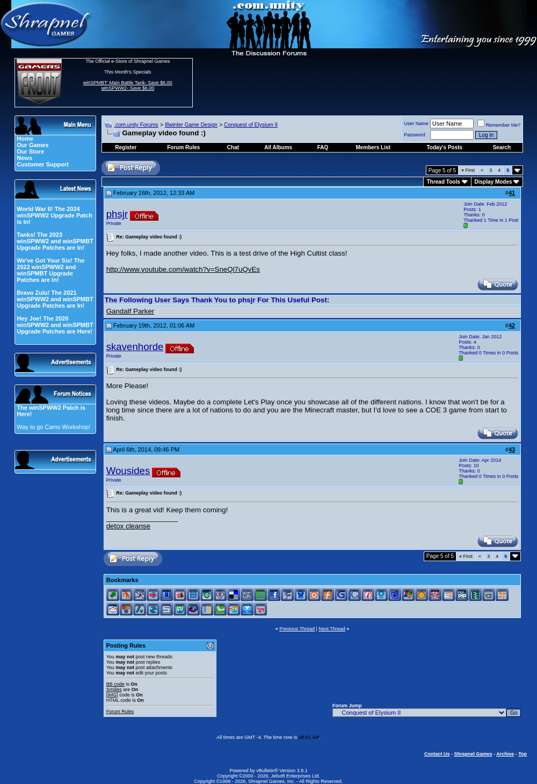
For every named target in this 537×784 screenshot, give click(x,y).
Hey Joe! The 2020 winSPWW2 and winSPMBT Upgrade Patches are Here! (55, 325)
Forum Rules (120, 711)
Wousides (128, 470)
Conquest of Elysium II (251, 125)
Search (502, 147)
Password (414, 134)
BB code (115, 684)
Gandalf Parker (130, 311)
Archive (505, 754)
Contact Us (437, 754)
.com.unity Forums (136, 125)
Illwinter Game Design (191, 125)
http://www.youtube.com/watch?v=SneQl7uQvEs (183, 269)
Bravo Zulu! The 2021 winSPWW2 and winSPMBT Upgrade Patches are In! (55, 299)
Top (522, 754)
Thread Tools (443, 182)
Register (125, 147)
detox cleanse (128, 526)
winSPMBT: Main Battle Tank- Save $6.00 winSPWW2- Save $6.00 (127, 85)
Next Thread (331, 628)
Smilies (114, 689)
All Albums (278, 147)
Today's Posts (445, 147)
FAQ (323, 147)
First (468, 170)
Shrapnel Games (473, 754)
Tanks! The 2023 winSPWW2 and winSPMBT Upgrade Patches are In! (55, 241)
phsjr (117, 214)
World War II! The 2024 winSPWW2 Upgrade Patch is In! (54, 215)
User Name (416, 123)
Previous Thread (297, 628)
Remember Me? (499, 125)
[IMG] (112, 695)
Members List (372, 147)
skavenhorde (135, 346)
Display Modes (493, 182)
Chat (233, 147)
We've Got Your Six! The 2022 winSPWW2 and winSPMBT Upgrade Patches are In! (50, 270)
